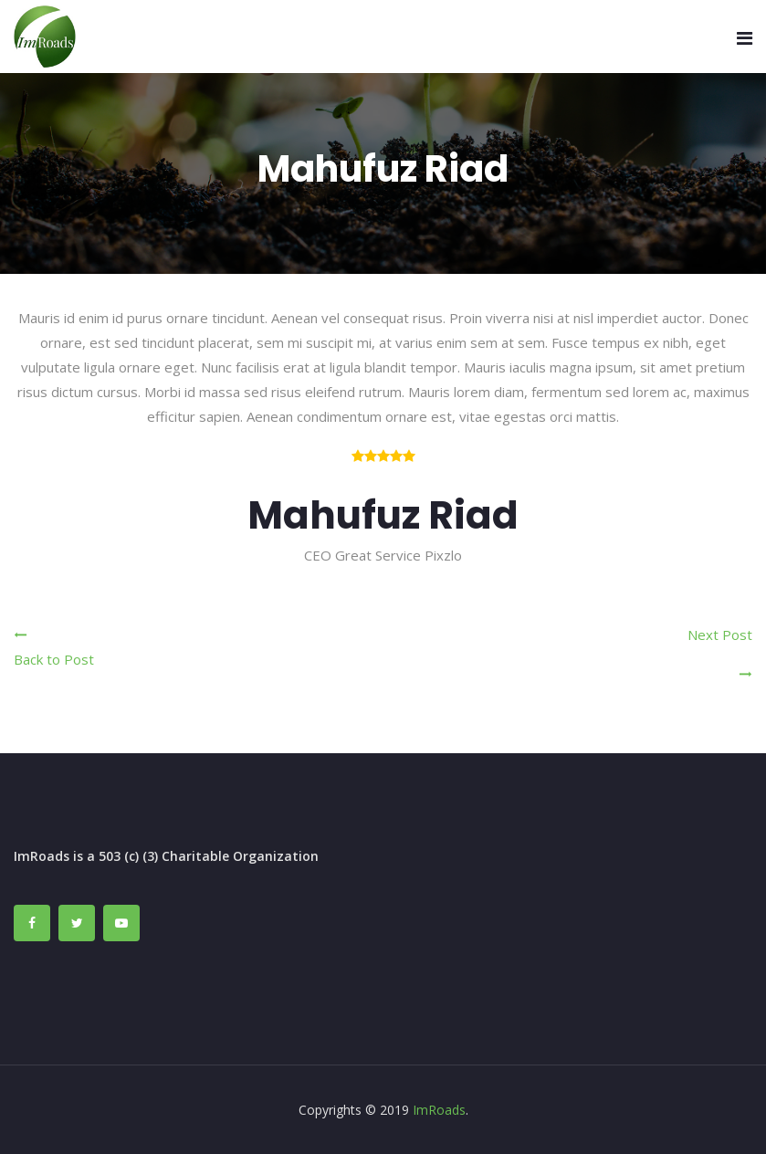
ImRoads (439, 1109)
